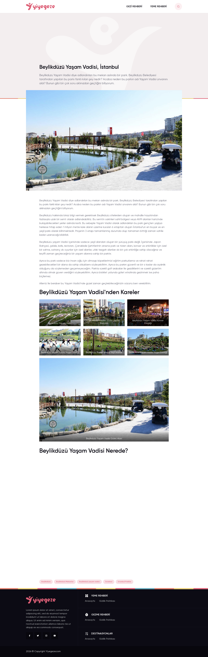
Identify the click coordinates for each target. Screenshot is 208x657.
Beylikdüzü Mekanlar (65, 582)
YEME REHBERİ (158, 6)
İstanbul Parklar (124, 582)
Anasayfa (90, 601)
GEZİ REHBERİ (134, 6)
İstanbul (108, 582)
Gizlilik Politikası (107, 601)
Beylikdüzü (46, 582)
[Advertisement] (104, 40)
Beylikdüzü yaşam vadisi (89, 582)
